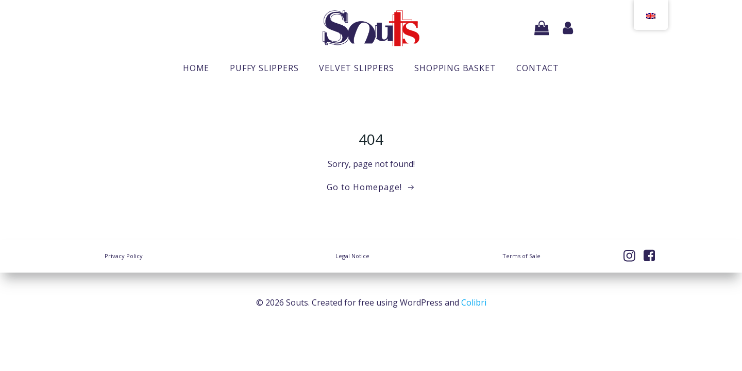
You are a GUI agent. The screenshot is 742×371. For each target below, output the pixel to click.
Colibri (473, 303)
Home (196, 68)
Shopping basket (455, 68)
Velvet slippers (356, 68)
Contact (537, 68)
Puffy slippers (264, 68)
